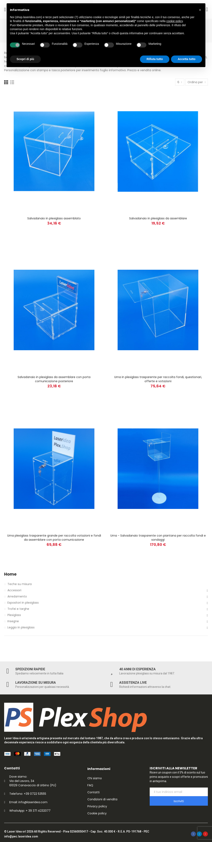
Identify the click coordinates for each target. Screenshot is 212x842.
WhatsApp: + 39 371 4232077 (30, 811)
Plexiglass (14, 615)
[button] (200, 10)
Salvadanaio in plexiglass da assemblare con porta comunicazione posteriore (54, 379)
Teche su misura (19, 584)
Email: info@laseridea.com (28, 802)
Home (10, 574)
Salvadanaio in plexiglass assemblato (54, 218)
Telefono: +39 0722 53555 (27, 794)
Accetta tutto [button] (186, 59)
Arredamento (17, 596)
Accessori (14, 590)
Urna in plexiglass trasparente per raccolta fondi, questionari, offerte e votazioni (158, 379)
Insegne (13, 621)
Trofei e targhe (18, 609)
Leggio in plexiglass (21, 627)
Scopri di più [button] (25, 59)
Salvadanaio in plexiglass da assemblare (158, 218)
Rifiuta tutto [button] (155, 59)
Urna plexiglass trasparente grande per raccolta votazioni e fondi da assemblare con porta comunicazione (54, 537)
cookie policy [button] (174, 21)
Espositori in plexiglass (23, 603)
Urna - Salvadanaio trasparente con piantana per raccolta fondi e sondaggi (158, 537)
